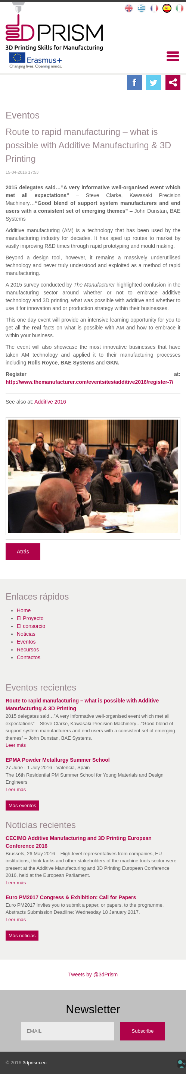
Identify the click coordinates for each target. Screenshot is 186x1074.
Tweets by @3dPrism (93, 974)
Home (24, 610)
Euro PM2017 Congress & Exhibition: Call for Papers (71, 897)
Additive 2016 (50, 402)
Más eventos (22, 805)
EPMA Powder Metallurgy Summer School (58, 760)
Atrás (23, 552)
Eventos (26, 642)
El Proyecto (30, 618)
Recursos (28, 650)
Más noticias (22, 935)
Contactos (28, 657)
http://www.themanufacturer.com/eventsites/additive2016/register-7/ (89, 382)
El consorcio (31, 626)
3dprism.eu (35, 1062)
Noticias (26, 634)
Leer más (16, 745)
